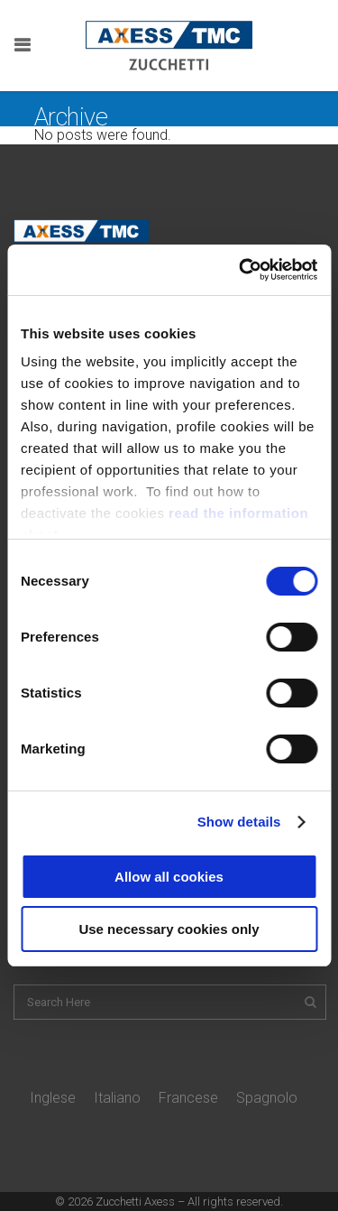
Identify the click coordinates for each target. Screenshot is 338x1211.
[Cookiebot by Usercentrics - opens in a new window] (240, 270)
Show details (239, 821)
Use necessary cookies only (168, 929)
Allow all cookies (169, 876)
